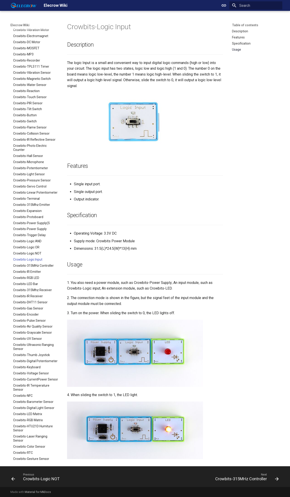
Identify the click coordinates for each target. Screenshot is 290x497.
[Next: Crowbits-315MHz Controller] (245, 478)
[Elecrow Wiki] (23, 5)
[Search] (255, 5)
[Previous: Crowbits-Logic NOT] (36, 478)
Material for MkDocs (38, 492)
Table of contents (245, 25)
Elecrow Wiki (19, 25)
